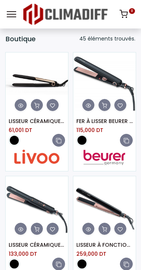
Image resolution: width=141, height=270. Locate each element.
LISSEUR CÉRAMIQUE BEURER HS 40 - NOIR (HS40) (37, 245)
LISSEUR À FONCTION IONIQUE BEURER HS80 (104, 245)
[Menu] (11, 14)
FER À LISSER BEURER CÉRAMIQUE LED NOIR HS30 (104, 121)
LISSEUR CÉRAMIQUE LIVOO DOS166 (37, 121)
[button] (58, 140)
